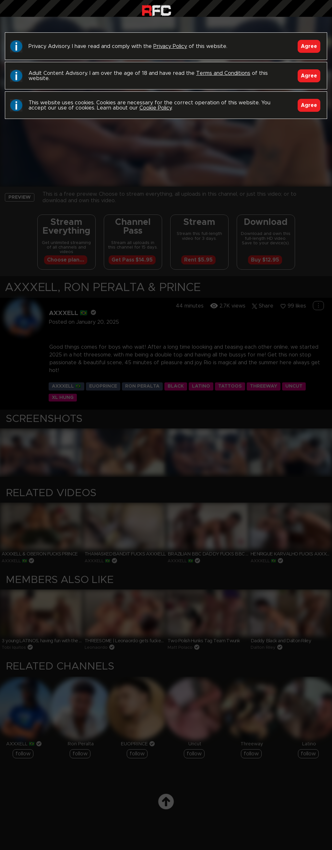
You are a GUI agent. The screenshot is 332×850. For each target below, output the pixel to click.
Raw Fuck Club (156, 10)
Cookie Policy (155, 108)
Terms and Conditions (223, 73)
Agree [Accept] (309, 46)
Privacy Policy (170, 46)
